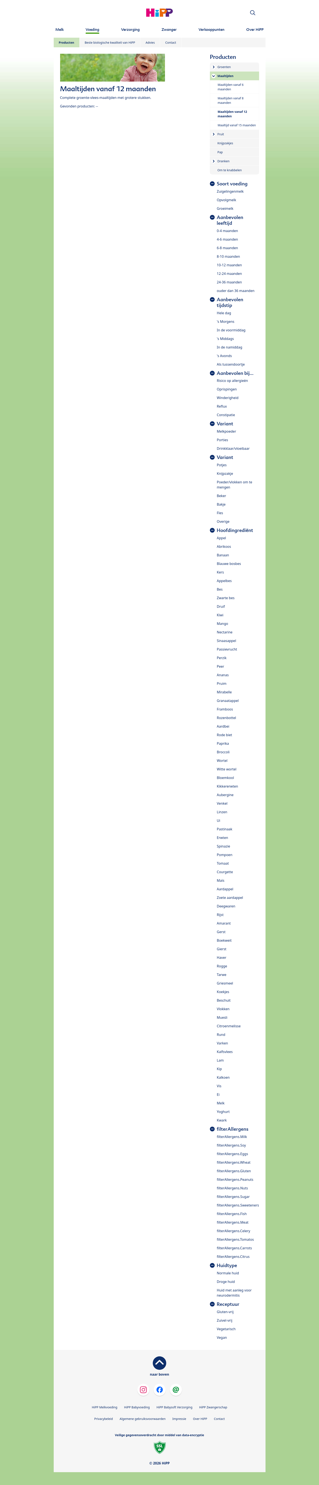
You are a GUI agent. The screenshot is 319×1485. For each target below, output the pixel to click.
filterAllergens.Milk (232, 1136)
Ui (218, 820)
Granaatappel (228, 700)
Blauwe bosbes (229, 563)
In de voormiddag (231, 330)
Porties (222, 440)
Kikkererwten (227, 786)
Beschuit (223, 1000)
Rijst (220, 914)
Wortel (222, 760)
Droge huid (226, 1281)
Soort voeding (232, 184)
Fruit (220, 134)
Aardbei (223, 726)
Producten (66, 42)
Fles (220, 513)
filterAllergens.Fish (232, 1213)
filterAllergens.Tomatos (235, 1239)
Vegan (222, 1337)
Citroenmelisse (229, 1026)
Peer (220, 666)
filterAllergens (232, 1129)
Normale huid (228, 1273)
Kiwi (220, 615)
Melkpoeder (226, 431)
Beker (221, 495)
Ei (218, 1094)
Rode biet (224, 735)
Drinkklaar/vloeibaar (233, 448)
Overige (223, 521)
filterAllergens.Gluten (234, 1171)
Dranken (223, 161)
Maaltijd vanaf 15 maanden (237, 125)
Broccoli (223, 752)
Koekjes (223, 991)
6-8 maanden (227, 248)
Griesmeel (225, 983)
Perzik (222, 657)
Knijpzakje (225, 473)
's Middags (225, 338)
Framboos (225, 709)
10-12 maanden (229, 265)
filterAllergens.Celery (233, 1231)
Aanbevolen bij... (235, 373)
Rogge (222, 966)
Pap (220, 152)
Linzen (222, 812)
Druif (221, 606)
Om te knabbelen (229, 170)
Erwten (222, 837)
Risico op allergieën (232, 380)
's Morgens (225, 321)
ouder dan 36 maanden (235, 290)
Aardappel (225, 889)
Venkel (222, 803)
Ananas (223, 675)
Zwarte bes (225, 598)
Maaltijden (225, 76)
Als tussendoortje (231, 364)
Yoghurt (223, 1111)
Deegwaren (226, 906)
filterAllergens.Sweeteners (238, 1205)
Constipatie (226, 415)
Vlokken (223, 1009)
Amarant (224, 923)
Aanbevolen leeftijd (230, 220)
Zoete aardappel (230, 897)
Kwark (222, 1120)
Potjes (222, 465)
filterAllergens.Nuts (232, 1188)
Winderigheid (227, 397)
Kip (219, 1068)
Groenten (224, 67)
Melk (220, 1103)
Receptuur (228, 1304)
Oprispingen (227, 389)
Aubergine (225, 794)
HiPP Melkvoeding (104, 1407)
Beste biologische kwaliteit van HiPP (110, 42)
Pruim (221, 683)
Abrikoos (224, 546)
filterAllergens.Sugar (233, 1196)
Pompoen (224, 854)
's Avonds (224, 355)
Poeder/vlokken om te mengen (234, 485)
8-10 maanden (228, 256)
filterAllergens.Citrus (233, 1256)
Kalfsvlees (225, 1051)
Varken (222, 1043)
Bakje (221, 504)
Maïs (220, 880)
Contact (170, 42)
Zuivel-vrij (224, 1320)
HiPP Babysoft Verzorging (175, 1407)
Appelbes (224, 580)
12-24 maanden (229, 273)
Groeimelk (225, 208)
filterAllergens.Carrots (234, 1248)
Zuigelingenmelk (230, 191)
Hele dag (224, 313)
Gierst (221, 949)
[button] (252, 13)
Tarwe (221, 974)
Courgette (225, 872)
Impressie (179, 1419)
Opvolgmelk (226, 200)
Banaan (223, 555)
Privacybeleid (103, 1419)
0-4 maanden (227, 230)
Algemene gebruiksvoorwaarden (143, 1419)
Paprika (223, 743)
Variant (225, 424)
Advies (150, 42)
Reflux (222, 406)
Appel (221, 538)
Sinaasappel (226, 640)
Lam (220, 1060)
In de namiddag (229, 347)
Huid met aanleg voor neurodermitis (234, 1293)
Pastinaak (224, 829)
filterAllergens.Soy (231, 1145)
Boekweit (224, 940)
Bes (220, 589)
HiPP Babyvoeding (137, 1407)
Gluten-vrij (225, 1311)
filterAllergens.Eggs (232, 1153)
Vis (219, 1086)
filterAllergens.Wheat (233, 1162)
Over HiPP (200, 1419)
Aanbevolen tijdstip (230, 302)
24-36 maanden (229, 282)
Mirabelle (224, 692)
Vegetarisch (226, 1329)
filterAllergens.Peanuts (235, 1179)
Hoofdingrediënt (235, 530)
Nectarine (224, 632)
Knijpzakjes (225, 143)
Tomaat (223, 863)
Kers (220, 572)
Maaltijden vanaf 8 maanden (230, 100)
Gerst (221, 931)
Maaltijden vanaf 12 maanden (232, 114)
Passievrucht (227, 649)
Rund (221, 1034)
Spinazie (223, 846)
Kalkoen (223, 1077)
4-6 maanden (227, 239)
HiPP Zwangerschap (213, 1407)
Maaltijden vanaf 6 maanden (230, 87)
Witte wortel (226, 769)
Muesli (222, 1017)
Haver (221, 957)
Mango (222, 623)
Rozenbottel (226, 717)
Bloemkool (225, 777)
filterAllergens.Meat (232, 1222)
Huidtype (227, 1265)
